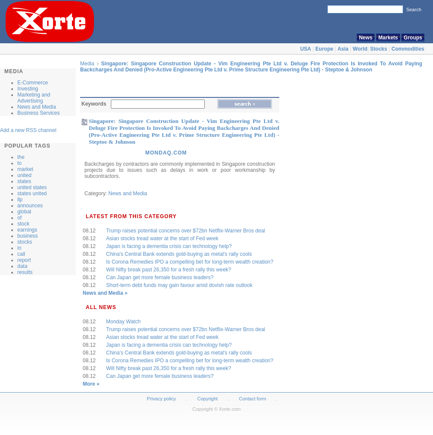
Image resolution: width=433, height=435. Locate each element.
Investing (27, 89)
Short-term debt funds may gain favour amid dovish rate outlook (179, 285)
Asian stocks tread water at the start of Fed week (162, 238)
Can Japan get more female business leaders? (159, 277)
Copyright (207, 398)
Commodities (407, 49)
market (25, 169)
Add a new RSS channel (28, 130)
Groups (413, 38)
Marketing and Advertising (33, 98)
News (365, 38)
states (24, 181)
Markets (388, 38)
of (19, 218)
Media (87, 64)
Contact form (253, 398)
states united (32, 193)
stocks (24, 242)
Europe (324, 49)
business (27, 236)
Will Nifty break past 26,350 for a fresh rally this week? (168, 270)
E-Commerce (32, 83)
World (360, 49)
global (24, 212)
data (22, 266)
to (19, 163)
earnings (27, 230)
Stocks (378, 49)
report (24, 260)
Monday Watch (123, 322)
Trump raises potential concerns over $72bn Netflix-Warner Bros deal (185, 231)
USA (305, 49)
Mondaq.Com (166, 153)
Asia (342, 49)
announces (30, 206)
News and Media (36, 107)
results (24, 272)
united (24, 175)
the (21, 157)
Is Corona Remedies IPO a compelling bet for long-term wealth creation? (189, 262)
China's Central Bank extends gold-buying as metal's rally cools (179, 254)
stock (23, 224)
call (21, 254)
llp (20, 200)
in (19, 248)
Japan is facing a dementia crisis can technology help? (169, 246)
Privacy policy (161, 398)
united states (32, 187)
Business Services (38, 113)
